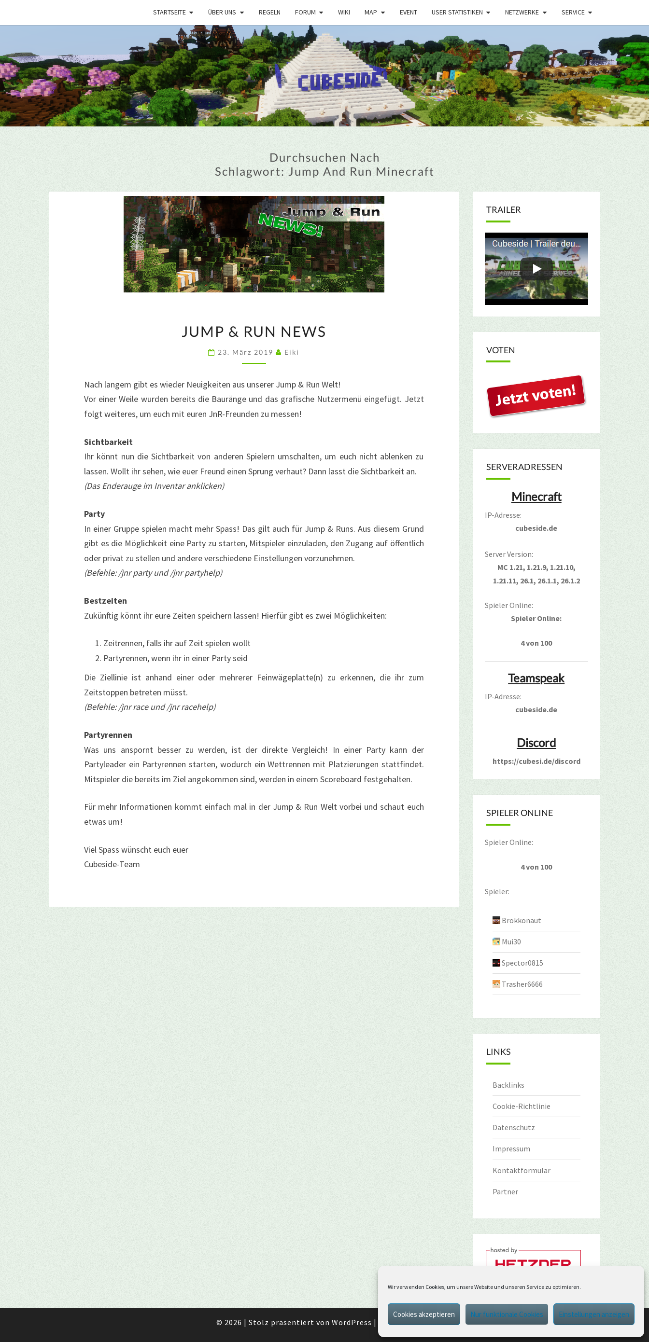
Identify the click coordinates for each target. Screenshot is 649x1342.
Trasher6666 (522, 984)
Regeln (270, 12)
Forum (305, 12)
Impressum (511, 1148)
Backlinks (508, 1085)
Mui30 (511, 941)
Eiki (291, 352)
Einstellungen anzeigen (594, 1314)
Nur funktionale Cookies (506, 1314)
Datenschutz (514, 1127)
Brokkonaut (521, 920)
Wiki (344, 12)
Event (408, 12)
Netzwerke (522, 12)
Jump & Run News (254, 331)
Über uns (222, 12)
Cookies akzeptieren (424, 1314)
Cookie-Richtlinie (521, 1106)
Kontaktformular (521, 1170)
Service (573, 12)
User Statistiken (457, 12)
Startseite (169, 12)
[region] (324, 75)
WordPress (352, 1322)
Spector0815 (522, 963)
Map (371, 12)
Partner (505, 1191)
